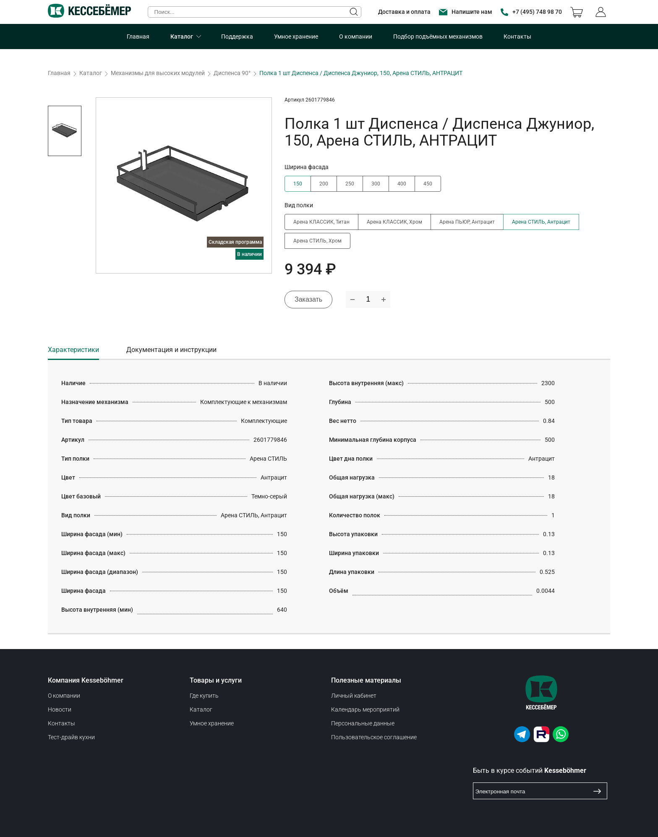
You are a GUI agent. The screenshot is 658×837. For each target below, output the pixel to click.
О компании (355, 36)
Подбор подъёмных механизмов (438, 36)
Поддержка (237, 36)
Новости (59, 709)
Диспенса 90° (232, 73)
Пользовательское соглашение (374, 737)
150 (297, 184)
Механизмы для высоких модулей (158, 73)
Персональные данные (362, 723)
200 (323, 184)
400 (401, 184)
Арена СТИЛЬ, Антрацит (541, 222)
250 (349, 184)
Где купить (204, 695)
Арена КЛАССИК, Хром (394, 222)
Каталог (181, 36)
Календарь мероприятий (365, 709)
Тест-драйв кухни (71, 737)
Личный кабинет (353, 695)
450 (427, 184)
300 (375, 184)
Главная (138, 36)
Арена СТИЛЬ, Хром (317, 241)
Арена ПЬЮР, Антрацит (467, 222)
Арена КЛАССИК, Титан (321, 222)
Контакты (517, 36)
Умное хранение (296, 36)
